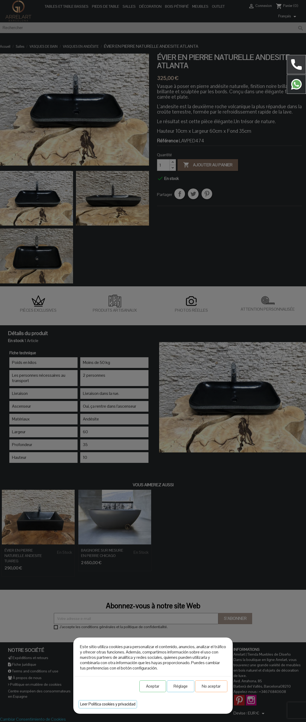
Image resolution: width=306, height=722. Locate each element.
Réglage (181, 686)
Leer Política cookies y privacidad (107, 704)
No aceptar (211, 686)
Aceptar (152, 686)
